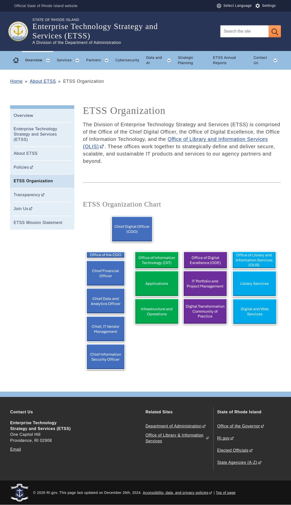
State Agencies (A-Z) (237, 462)
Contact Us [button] (267, 60)
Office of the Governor (238, 426)
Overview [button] (39, 60)
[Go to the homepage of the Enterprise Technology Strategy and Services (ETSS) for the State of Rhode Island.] (21, 31)
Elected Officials (233, 450)
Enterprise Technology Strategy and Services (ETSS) (35, 134)
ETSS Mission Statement (38, 222)
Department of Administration (174, 426)
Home (16, 81)
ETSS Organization (33, 181)
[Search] (244, 31)
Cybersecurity (127, 60)
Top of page (226, 493)
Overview (23, 115)
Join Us (21, 209)
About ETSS (43, 81)
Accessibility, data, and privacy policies (175, 493)
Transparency (27, 195)
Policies (21, 167)
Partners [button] (99, 60)
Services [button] (70, 60)
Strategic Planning (185, 60)
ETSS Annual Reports (224, 60)
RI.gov (223, 438)
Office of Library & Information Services (175, 438)
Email (15, 449)
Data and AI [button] (160, 60)
